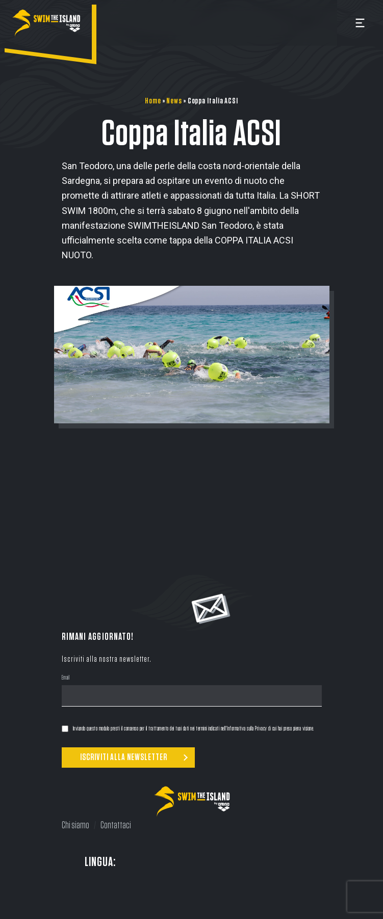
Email (66, 678)
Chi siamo (75, 825)
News (174, 101)
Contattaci (115, 825)
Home (153, 101)
